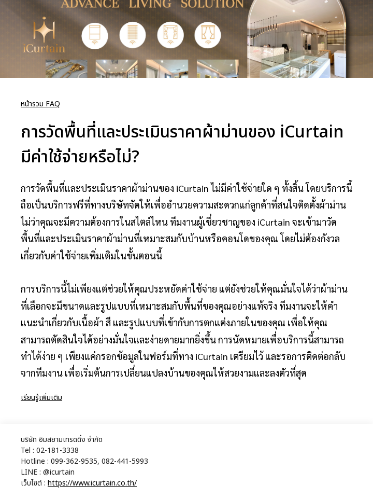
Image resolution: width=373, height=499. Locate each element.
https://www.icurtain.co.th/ (92, 483)
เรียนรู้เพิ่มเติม (41, 397)
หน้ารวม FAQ (40, 104)
